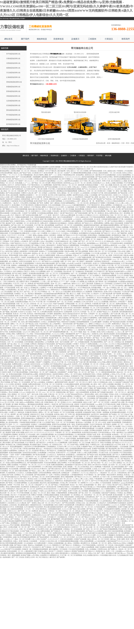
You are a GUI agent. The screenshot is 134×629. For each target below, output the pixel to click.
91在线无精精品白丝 (61, 241)
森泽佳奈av (80, 422)
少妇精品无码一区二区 (33, 392)
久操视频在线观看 (96, 408)
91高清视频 (67, 420)
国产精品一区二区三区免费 (41, 183)
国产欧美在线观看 (39, 454)
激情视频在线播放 (83, 438)
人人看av (130, 374)
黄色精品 (66, 298)
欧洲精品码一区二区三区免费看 (27, 306)
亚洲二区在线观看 (47, 414)
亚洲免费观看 (18, 390)
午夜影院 (120, 171)
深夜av (15, 541)
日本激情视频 (48, 249)
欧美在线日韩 (52, 487)
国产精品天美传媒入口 (88, 487)
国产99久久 (116, 454)
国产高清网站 (90, 328)
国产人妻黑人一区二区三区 (17, 308)
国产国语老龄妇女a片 (11, 477)
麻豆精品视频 (85, 384)
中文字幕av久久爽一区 (82, 348)
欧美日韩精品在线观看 (65, 418)
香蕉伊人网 (93, 251)
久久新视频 (47, 354)
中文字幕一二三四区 (25, 235)
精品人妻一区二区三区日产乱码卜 (50, 503)
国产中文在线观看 (14, 549)
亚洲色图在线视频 (93, 390)
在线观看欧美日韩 (33, 257)
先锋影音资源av (20, 221)
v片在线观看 (128, 171)
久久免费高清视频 (56, 348)
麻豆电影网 (62, 171)
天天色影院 (4, 456)
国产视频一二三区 (16, 231)
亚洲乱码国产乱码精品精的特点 (41, 316)
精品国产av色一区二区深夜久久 (32, 360)
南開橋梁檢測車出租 (13, 68)
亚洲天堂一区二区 (30, 390)
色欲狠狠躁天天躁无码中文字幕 (76, 465)
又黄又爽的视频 (108, 300)
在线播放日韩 (58, 247)
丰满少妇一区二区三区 (56, 394)
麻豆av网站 (18, 352)
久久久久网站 (94, 483)
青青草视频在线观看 (78, 531)
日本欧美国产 (46, 380)
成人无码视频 (83, 491)
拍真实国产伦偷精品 (13, 199)
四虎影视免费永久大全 (18, 376)
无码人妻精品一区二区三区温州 (68, 193)
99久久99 (32, 302)
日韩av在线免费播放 (76, 501)
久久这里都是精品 (105, 501)
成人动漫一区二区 (92, 527)
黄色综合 (33, 171)
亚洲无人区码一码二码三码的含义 (37, 557)
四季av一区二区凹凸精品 (73, 374)
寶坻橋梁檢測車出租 (13, 110)
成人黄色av (69, 543)
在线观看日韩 (81, 454)
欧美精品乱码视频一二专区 (95, 185)
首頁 (108, 143)
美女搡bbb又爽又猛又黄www (116, 553)
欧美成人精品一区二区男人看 (64, 414)
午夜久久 (62, 388)
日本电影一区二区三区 (88, 312)
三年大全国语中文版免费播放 (45, 181)
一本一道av (106, 287)
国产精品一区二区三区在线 (50, 239)
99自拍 (46, 199)
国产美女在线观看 (38, 523)
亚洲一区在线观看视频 (53, 336)
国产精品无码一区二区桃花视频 (43, 310)
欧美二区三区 (44, 348)
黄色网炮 (127, 213)
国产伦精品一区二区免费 (28, 420)
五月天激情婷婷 (61, 352)
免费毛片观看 (60, 499)
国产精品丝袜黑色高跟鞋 (22, 515)
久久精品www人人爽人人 (18, 338)
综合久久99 (29, 432)
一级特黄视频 (51, 535)
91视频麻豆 (111, 535)
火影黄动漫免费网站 (26, 269)
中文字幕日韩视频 (23, 493)
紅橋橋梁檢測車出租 (13, 77)
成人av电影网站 (55, 324)
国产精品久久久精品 (89, 517)
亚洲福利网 (68, 312)
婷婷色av (35, 253)
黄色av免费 (109, 213)
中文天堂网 (57, 527)
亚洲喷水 (20, 245)
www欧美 (50, 287)
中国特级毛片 (11, 489)
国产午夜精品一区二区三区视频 (53, 547)
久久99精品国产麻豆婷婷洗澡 (26, 336)
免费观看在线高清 (27, 346)
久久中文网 (95, 253)
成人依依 (123, 185)
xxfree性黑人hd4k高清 (74, 263)
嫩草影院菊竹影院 (61, 382)
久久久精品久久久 (54, 233)
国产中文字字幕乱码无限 (100, 481)
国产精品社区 (48, 247)
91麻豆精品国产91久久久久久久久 (118, 541)
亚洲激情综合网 (96, 360)
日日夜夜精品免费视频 (45, 213)
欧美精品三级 (11, 444)
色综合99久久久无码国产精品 (83, 310)
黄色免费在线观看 (111, 446)
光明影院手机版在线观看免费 (32, 249)
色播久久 (74, 330)
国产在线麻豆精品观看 (105, 392)
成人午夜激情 (68, 348)
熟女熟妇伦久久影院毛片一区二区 (73, 527)
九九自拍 (118, 189)
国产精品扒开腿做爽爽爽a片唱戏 (111, 529)
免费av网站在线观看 (46, 265)
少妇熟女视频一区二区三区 (20, 171)
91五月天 (16, 283)
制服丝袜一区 (102, 239)
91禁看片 (76, 344)
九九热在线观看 (33, 483)
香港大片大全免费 (18, 356)
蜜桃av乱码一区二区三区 (40, 332)
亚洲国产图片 (129, 223)
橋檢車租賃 (42, 39)
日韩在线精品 (93, 187)
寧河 (127, 143)
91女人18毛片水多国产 (39, 539)
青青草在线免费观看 (109, 275)
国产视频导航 (122, 233)
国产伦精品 (63, 491)
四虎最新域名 (121, 535)
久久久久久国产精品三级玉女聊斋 (74, 509)
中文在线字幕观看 (95, 285)
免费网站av (119, 346)
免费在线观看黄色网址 (111, 456)
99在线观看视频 (90, 376)
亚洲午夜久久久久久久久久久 (116, 320)
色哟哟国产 (30, 227)
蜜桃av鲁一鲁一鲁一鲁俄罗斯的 (93, 201)
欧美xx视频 (23, 255)
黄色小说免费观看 (88, 547)
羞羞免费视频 (9, 362)
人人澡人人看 (120, 332)
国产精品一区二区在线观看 (20, 382)
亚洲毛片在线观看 (117, 364)
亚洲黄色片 (57, 410)
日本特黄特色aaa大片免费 (17, 330)
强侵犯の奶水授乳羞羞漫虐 (123, 479)
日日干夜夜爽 (80, 207)
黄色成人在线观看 (81, 511)
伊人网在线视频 (99, 446)
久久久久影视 (9, 384)
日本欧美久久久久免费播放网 (57, 442)
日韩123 (96, 382)
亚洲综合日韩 (57, 444)
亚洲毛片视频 (47, 356)
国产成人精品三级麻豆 (20, 273)
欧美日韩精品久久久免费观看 (82, 291)
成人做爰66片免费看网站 (89, 318)
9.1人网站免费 (41, 408)
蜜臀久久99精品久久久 (20, 368)
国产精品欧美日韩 (37, 187)
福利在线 (21, 412)
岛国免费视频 (120, 328)
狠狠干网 (43, 219)
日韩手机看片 (11, 467)
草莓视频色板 (28, 175)
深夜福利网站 (39, 342)
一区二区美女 (117, 354)
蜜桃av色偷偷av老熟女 (41, 235)
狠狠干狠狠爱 (117, 469)
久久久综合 (104, 344)
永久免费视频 (41, 271)
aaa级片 (64, 199)
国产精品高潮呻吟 (43, 537)
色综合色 (116, 185)
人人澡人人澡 (8, 501)
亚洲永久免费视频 (120, 247)
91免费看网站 (35, 281)
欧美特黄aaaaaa (69, 183)
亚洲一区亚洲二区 (56, 346)
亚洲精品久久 (109, 428)
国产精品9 (99, 177)
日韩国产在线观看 (80, 539)
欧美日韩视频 (39, 269)
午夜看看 (95, 304)
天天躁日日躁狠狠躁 (93, 436)
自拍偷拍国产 (128, 450)
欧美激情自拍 (117, 235)
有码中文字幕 (26, 523)
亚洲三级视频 (68, 467)
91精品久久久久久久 (91, 366)
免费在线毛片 (55, 289)
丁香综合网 (86, 227)
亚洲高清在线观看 (82, 424)
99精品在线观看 (105, 527)
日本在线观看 (68, 219)
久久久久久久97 (54, 539)
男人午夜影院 (60, 370)
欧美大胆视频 (71, 438)
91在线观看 (33, 541)
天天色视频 (103, 269)
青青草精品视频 (40, 314)
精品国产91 (4, 424)
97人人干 (33, 531)
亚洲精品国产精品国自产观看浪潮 (69, 450)
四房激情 (92, 519)
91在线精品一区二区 (7, 471)
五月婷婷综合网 (30, 189)
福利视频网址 (112, 487)
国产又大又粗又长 (100, 249)
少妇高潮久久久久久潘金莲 (17, 503)
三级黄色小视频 (67, 428)
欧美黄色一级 (20, 370)
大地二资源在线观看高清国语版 (41, 217)
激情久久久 (109, 247)
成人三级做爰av (111, 386)
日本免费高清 (21, 467)
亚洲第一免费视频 (102, 412)
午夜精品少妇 (95, 444)
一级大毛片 (46, 366)
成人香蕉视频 (28, 279)
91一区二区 (49, 440)
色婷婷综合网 (128, 469)
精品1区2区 (82, 243)
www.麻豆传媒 (47, 467)
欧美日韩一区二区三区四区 (42, 438)
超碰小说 (16, 537)
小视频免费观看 (61, 493)
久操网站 (43, 287)
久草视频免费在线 (76, 475)
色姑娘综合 (103, 400)
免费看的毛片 (21, 334)
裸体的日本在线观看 (7, 295)
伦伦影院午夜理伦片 (39, 450)
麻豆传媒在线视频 (21, 471)
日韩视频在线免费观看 (40, 549)
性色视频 (82, 358)
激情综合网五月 (14, 513)
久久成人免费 (14, 440)
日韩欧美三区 (15, 378)
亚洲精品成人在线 (105, 382)
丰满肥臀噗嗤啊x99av (114, 239)
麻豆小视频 (25, 219)
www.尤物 (121, 245)
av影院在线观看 (87, 219)
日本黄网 (49, 314)
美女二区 (33, 396)
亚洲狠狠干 (116, 368)
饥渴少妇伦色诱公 (89, 537)
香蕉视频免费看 (55, 428)
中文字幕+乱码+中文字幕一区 (120, 308)
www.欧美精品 (81, 390)
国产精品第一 (5, 454)
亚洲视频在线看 (115, 316)
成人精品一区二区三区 (9, 191)
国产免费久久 (113, 549)
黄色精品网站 (5, 171)
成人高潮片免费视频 (55, 201)
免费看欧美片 (128, 273)
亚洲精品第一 (66, 473)
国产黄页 (75, 426)
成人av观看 (130, 328)
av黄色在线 (98, 231)
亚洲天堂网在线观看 (53, 477)
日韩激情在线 (39, 481)
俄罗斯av (31, 293)
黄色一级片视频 (121, 191)
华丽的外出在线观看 (61, 257)
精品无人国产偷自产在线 (22, 173)
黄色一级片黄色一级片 (118, 396)
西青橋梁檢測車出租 (13, 91)
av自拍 (60, 295)
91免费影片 (78, 396)
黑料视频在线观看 (41, 426)
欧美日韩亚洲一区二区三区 (105, 328)
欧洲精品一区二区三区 (97, 255)
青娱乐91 (18, 215)
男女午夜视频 (5, 382)
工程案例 (92, 39)
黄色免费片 (70, 368)
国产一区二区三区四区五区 (105, 519)
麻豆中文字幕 (24, 316)
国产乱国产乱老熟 (51, 388)
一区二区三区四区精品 (76, 366)
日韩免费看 (26, 428)
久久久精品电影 (96, 245)
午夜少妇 (109, 211)
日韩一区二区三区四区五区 (96, 191)
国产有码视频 (119, 289)
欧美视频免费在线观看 (118, 412)
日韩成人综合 (81, 503)
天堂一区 (23, 283)
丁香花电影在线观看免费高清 (82, 459)
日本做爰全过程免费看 (72, 513)
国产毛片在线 (56, 378)
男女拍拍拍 (29, 481)
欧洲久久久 (118, 195)
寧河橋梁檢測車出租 (13, 115)
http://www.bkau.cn (13, 145)
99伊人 (81, 485)
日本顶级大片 (52, 517)
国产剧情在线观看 (95, 171)
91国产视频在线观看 (84, 257)
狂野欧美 (88, 304)
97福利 (41, 491)
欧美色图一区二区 (121, 428)
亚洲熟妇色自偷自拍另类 (106, 227)
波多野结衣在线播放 (72, 181)
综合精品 (21, 481)
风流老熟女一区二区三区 (93, 495)
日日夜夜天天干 (37, 173)
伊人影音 (97, 219)
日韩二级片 (72, 350)
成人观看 (109, 255)
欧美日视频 (79, 410)
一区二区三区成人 (86, 231)
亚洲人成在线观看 (12, 195)
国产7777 (79, 334)
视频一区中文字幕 (83, 293)
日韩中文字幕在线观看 (23, 310)
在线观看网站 (78, 225)
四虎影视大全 (101, 551)
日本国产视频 (112, 499)
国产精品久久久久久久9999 (95, 295)
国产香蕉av (10, 483)
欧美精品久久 (49, 481)
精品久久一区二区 (81, 519)
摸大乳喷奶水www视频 (119, 181)
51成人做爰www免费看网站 (24, 402)
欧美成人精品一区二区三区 (96, 523)
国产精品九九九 (87, 223)
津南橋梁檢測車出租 (13, 96)
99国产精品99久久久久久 (19, 243)
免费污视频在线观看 (105, 318)
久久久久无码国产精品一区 (102, 209)
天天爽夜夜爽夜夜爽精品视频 (81, 173)
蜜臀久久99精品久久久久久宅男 (53, 207)
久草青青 (92, 259)
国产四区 (128, 253)
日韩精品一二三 (92, 330)
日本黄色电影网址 (30, 285)
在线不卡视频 (88, 388)
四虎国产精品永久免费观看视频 (68, 245)
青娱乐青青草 (111, 475)
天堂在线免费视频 (50, 463)
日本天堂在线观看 (102, 308)
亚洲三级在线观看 (31, 461)
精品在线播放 (32, 350)
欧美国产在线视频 (26, 378)
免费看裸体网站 (126, 454)
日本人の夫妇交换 (53, 386)
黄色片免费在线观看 (102, 316)
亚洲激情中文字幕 (77, 376)
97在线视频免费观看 (81, 259)
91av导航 (30, 334)
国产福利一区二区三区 (58, 275)
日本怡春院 (109, 283)
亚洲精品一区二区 (20, 293)
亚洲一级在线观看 (126, 398)
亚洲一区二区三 (56, 283)
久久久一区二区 (114, 398)
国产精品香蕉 (73, 360)
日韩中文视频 (37, 275)
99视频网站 (61, 368)
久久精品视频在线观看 (71, 384)
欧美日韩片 (48, 227)
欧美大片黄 (19, 295)
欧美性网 (115, 312)
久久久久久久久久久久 (73, 177)
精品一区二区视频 (89, 332)
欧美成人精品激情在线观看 (84, 471)
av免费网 (107, 326)
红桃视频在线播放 (103, 370)
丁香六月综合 (94, 461)
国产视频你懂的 (82, 354)
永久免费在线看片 (40, 543)
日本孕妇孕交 (14, 207)
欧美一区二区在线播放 (55, 271)
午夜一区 (36, 312)
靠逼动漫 (117, 420)
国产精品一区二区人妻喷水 (84, 249)
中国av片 (76, 255)
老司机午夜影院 (21, 185)
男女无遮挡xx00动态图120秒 (10, 360)
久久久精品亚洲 (117, 326)
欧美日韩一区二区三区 (44, 533)
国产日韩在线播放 (6, 388)
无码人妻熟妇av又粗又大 (21, 271)
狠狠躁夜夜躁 (77, 432)
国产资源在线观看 (81, 213)
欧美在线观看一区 (66, 495)
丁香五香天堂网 (41, 189)
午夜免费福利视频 (122, 489)
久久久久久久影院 (65, 187)
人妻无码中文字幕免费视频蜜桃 (70, 211)
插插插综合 (26, 352)
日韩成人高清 (114, 394)
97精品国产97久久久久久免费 (106, 406)
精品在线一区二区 (82, 289)
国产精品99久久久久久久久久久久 (55, 197)
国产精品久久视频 (20, 388)
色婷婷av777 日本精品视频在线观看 (51, 251)
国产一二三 (53, 175)
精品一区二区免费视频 (23, 275)
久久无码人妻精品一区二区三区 (120, 463)
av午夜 (28, 221)
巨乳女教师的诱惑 (37, 521)
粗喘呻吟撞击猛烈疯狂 (92, 225)
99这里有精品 (44, 324)
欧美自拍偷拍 (69, 249)
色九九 (114, 233)
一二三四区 (76, 420)
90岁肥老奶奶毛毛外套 (12, 187)
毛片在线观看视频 (7, 293)
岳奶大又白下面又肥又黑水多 (26, 247)
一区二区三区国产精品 (71, 444)
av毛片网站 (35, 555)
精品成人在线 (58, 267)
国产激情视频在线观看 (35, 463)
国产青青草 (99, 281)
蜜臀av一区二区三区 (17, 324)
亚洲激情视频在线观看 (59, 366)
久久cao (22, 392)
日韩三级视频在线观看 (89, 237)
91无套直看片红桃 (24, 495)
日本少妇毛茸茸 (88, 302)
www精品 (72, 253)
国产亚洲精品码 (17, 189)
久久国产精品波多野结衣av (74, 394)
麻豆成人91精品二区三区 (111, 459)
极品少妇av (87, 334)
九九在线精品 (33, 491)
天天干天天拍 (11, 259)
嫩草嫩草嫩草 (56, 519)
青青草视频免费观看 (61, 287)
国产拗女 (4, 330)
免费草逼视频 (74, 406)
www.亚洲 (4, 549)
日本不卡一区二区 (91, 400)
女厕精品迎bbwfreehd (39, 515)
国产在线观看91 (8, 320)
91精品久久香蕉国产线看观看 (74, 551)
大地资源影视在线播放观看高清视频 (68, 189)
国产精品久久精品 (114, 461)
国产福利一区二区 (31, 370)
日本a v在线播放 (91, 549)
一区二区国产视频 (102, 525)
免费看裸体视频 (123, 388)
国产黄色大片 (100, 471)
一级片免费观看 (84, 360)
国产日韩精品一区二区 (67, 511)
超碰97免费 (23, 491)
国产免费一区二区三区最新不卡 (18, 396)
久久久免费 (52, 398)
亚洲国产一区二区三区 (47, 376)
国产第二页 (93, 213)
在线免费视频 (121, 360)
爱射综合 (127, 362)
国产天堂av (119, 485)
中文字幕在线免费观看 (97, 217)
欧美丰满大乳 (35, 223)
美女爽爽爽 (54, 537)
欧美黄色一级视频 (56, 235)
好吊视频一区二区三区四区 (77, 386)
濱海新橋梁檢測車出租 (14, 82)
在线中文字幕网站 (123, 217)
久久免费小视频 (38, 497)
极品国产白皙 (11, 223)
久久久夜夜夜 (37, 197)
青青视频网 (22, 227)
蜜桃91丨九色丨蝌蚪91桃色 (28, 459)
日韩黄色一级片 (5, 555)
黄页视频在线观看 (51, 400)
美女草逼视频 (11, 306)
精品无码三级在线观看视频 (49, 483)
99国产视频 (30, 398)
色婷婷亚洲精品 (58, 374)
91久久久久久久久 (19, 354)
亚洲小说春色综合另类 (28, 408)
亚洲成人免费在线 (74, 223)
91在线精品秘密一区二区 (9, 459)
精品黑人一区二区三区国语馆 (37, 338)
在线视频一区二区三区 (33, 380)
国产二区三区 (109, 342)
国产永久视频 (61, 263)
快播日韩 (127, 485)
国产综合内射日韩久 (105, 195)
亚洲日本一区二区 (109, 430)
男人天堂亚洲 (34, 219)
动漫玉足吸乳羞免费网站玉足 (16, 463)
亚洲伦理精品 (92, 235)
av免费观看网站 (111, 507)
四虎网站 (76, 543)
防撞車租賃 (59, 39)
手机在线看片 (27, 438)
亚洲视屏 (92, 406)
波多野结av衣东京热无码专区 (46, 489)
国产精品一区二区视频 (95, 509)
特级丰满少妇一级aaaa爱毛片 (10, 257)
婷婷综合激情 (10, 177)
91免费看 (44, 233)
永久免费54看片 (10, 277)
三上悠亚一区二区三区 (108, 390)
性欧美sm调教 (70, 251)
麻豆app (38, 448)
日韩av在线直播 (102, 340)
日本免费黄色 (85, 245)
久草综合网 (98, 279)
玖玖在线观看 (14, 469)
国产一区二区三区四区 (65, 302)
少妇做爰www (25, 358)
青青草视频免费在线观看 (14, 543)
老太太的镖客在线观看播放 (64, 434)
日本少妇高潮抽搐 (54, 205)
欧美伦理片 (58, 221)
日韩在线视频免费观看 (46, 285)
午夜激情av (4, 392)
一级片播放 (39, 227)
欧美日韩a (9, 251)
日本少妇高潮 (11, 247)
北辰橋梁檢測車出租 (13, 101)
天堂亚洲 (120, 438)
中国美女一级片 (13, 420)
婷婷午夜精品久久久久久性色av (88, 499)
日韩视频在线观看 (16, 348)
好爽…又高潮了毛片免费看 (27, 213)
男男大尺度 (106, 181)
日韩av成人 (76, 187)
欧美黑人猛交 (102, 267)
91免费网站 (122, 378)
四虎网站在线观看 (66, 259)
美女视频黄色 (71, 354)
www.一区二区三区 (48, 392)
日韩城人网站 (11, 334)
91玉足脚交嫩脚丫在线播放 (99, 322)
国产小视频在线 (51, 372)
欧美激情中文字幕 (44, 436)
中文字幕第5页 (30, 442)
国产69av (85, 189)
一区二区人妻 (51, 237)
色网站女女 (82, 191)
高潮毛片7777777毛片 (10, 269)
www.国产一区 (33, 255)
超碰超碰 (29, 197)
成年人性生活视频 (101, 394)
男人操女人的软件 (95, 181)
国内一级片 (112, 400)
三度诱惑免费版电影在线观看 (110, 263)
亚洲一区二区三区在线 (34, 356)
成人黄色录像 (91, 503)
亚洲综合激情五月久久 (66, 400)
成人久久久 (37, 261)
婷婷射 (77, 404)
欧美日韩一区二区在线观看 (18, 436)
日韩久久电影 (47, 211)
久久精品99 (95, 293)
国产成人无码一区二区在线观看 (22, 225)
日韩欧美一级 (46, 513)
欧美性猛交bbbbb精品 (90, 432)
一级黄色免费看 (86, 420)
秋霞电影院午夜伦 (89, 374)
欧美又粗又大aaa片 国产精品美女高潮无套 (81, 525)
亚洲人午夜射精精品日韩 (66, 175)
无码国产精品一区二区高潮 (124, 277)
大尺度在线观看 (10, 287)
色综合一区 (74, 485)
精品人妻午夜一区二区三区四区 (98, 539)
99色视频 (17, 346)
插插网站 (60, 237)
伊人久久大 (99, 241)
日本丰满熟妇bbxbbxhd (14, 406)
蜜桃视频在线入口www (97, 491)
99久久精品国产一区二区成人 (86, 267)
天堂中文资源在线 (96, 424)
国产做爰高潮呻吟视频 (61, 406)
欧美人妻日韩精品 (122, 491)
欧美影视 (74, 316)
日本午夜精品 (15, 241)
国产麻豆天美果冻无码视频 (104, 310)
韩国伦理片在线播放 (84, 300)
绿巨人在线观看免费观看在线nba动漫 (78, 448)
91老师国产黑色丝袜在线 (37, 326)
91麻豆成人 (59, 298)
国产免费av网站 (95, 426)
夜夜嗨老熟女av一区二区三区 (44, 499)
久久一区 (48, 209)
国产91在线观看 (124, 497)
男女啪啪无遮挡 (35, 444)
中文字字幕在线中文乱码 (90, 350)
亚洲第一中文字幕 (13, 485)
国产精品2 (55, 485)
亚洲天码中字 (61, 452)
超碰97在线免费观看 (114, 422)
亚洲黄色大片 (99, 283)
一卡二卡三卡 (12, 175)
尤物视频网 (37, 177)
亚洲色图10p (69, 471)
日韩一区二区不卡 (84, 481)
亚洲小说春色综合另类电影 (30, 239)
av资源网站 (103, 461)
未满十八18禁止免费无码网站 (87, 452)
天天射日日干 (77, 320)
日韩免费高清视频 (44, 424)
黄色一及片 (102, 485)
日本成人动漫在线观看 (100, 173)
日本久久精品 (120, 300)
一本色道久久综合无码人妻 (47, 541)
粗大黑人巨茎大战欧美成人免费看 (60, 195)
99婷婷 (23, 257)
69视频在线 (80, 328)
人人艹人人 (27, 183)
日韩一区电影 (80, 346)
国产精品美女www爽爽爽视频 (77, 269)
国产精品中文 (52, 450)
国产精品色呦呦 (40, 475)
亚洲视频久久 (15, 523)
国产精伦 (84, 314)
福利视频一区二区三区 (45, 330)
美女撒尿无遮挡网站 (8, 553)
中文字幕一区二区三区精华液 (52, 384)
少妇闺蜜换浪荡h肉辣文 (92, 489)
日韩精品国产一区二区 (32, 295)
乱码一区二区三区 (60, 279)
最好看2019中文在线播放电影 (105, 175)
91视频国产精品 (87, 446)
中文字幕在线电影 (125, 452)
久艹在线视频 (71, 275)
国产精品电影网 (111, 448)
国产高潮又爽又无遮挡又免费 (57, 515)
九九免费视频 (5, 376)
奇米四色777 (101, 517)
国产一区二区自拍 (18, 557)
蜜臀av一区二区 (57, 396)
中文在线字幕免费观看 (76, 549)
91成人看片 (82, 298)
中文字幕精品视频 (43, 553)
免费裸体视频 (111, 217)
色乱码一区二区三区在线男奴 (113, 285)
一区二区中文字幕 (15, 448)
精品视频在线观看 (105, 454)
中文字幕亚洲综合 (33, 185)
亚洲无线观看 (109, 346)
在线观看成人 (129, 219)
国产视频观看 (8, 314)
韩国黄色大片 (57, 545)
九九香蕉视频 (74, 440)
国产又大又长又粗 (31, 191)
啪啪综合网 (56, 473)
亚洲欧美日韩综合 (31, 412)
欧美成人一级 (59, 330)
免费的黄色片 (117, 324)
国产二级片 (109, 289)
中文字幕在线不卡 (23, 298)
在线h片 (43, 487)
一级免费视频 (129, 477)
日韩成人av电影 (105, 364)
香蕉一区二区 (21, 416)
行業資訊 (109, 39)
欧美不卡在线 (54, 456)
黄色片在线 (19, 362)
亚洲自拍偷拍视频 (15, 374)
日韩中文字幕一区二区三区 (46, 277)
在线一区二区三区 (22, 304)
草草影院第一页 (75, 227)
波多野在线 (63, 461)
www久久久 (115, 505)
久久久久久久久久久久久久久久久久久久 (114, 350)
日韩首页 (60, 551)
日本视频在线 (118, 205)
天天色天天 (27, 547)
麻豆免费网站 (68, 396)
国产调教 (130, 291)
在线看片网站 (11, 267)
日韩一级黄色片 (25, 207)
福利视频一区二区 (22, 223)
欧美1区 (16, 314)
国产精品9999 (74, 318)
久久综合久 (20, 473)
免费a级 (30, 283)
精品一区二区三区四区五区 (111, 513)
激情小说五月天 (54, 306)
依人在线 (79, 215)
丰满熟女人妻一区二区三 (119, 287)
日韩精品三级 (119, 342)
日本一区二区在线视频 (15, 342)
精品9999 (19, 277)
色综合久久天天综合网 (112, 511)
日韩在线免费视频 (6, 173)
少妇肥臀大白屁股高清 (47, 370)
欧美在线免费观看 (82, 285)
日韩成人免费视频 (122, 227)
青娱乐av (31, 545)
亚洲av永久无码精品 (63, 376)
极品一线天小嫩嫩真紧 (122, 211)
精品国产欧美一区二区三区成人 (60, 338)
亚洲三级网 (121, 539)
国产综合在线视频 (51, 187)
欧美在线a (65, 390)
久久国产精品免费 (106, 293)
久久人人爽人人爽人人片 (124, 203)
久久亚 (20, 175)
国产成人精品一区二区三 (100, 463)
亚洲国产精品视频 (98, 448)
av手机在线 (51, 452)
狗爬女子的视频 (37, 495)
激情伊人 (47, 404)
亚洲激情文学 (73, 358)
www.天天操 (127, 205)
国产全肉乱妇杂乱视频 (31, 215)
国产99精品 (57, 459)
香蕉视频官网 (70, 334)
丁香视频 (121, 356)
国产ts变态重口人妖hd (37, 241)
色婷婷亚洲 (61, 454)
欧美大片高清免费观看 (124, 295)
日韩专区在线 (118, 255)
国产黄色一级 (50, 352)
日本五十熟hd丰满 (37, 400)
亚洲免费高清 (127, 422)
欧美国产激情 (107, 354)
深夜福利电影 (26, 199)
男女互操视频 (15, 525)
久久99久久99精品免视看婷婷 (115, 201)
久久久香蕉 (102, 469)
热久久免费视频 (96, 467)
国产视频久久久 (8, 209)
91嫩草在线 (67, 283)
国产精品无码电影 (125, 408)
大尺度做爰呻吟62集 (75, 489)
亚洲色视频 (19, 507)
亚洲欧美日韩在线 (41, 205)
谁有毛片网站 (108, 177)
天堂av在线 (121, 251)
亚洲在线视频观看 (95, 354)
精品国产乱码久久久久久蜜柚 (44, 501)
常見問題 (99, 155)
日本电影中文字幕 (97, 193)
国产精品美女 (126, 459)
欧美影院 (98, 261)
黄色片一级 (58, 213)
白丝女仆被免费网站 (124, 175)
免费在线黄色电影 (34, 384)
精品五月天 (95, 442)
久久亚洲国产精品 (48, 422)
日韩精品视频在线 (43, 350)
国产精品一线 (125, 336)
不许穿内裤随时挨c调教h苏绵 (19, 233)
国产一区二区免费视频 (79, 273)
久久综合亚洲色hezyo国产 (72, 201)
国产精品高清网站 (68, 336)
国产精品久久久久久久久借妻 (22, 179)
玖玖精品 (37, 513)
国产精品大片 (106, 233)
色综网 (78, 350)
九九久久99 (27, 332)
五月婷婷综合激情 (116, 243)
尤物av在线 (91, 386)
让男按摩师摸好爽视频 (95, 326)
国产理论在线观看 (68, 503)
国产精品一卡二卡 (94, 372)
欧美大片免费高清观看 (47, 255)
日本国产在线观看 (66, 456)
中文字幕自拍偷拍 (127, 263)
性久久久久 (47, 545)
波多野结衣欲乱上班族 (81, 195)
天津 (122, 143)
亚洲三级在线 (24, 541)
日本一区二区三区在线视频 (107, 251)
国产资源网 (7, 404)
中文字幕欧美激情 (55, 426)
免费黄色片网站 (5, 410)
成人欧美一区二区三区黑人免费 (119, 465)
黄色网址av (23, 404)
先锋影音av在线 (97, 334)
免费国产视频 (121, 207)
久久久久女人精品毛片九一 (90, 473)
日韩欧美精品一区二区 (37, 372)
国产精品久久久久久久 (8, 298)
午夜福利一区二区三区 (63, 432)
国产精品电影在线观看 (42, 283)
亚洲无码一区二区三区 (125, 390)
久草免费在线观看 (46, 312)
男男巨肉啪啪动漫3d (28, 418)
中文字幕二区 (50, 243)
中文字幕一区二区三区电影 (108, 187)
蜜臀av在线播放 (13, 465)
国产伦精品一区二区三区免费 (77, 352)
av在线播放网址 (11, 289)
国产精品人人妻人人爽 (37, 471)
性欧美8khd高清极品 (111, 408)
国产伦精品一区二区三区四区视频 (63, 412)
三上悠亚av (31, 308)
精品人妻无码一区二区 (74, 533)
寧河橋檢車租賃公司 (37, 67)
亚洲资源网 (89, 271)
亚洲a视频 (18, 183)
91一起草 (49, 475)
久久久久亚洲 (126, 241)
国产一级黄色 (32, 503)
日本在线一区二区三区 (46, 420)
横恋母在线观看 (109, 334)
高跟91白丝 (84, 406)
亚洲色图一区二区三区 (99, 543)
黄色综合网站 (89, 394)
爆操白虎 (13, 245)
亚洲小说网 (43, 394)
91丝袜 (53, 368)
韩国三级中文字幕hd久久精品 (91, 513)
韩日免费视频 (46, 378)
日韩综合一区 (53, 511)
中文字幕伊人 (50, 521)
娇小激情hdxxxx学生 (45, 406)
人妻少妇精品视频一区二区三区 (45, 328)
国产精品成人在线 (32, 324)
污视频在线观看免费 (22, 217)
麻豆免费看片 (18, 366)
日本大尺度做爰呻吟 (114, 523)
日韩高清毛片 (102, 376)
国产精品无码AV (68, 213)
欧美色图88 (78, 308)
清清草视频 (113, 356)
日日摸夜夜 (99, 428)
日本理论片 (86, 356)
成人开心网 (117, 209)
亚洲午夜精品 (41, 237)
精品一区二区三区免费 (23, 539)
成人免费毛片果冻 (22, 281)
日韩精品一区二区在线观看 (13, 300)
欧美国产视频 (26, 555)
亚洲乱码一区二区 (24, 450)
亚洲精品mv (77, 545)
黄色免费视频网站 (16, 446)
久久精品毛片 (102, 503)
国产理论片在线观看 (125, 448)
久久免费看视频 (46, 185)
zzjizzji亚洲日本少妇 (51, 491)
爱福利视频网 (128, 517)
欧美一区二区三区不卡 (38, 386)
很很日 (49, 479)
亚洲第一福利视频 (79, 436)
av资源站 (10, 181)
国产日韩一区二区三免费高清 (28, 511)
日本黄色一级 (15, 322)
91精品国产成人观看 (91, 197)
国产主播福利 (118, 501)
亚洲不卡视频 (123, 507)
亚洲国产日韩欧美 (126, 505)
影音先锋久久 (36, 211)
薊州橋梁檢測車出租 (13, 124)
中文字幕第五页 (99, 271)
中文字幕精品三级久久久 (14, 237)
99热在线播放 (101, 487)
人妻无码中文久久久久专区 (55, 471)
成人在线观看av (104, 314)
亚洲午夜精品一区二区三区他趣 (63, 209)
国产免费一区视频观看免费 (86, 340)
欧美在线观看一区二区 (15, 551)
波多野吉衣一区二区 (33, 456)
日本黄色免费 (33, 251)
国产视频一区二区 (89, 239)
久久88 (65, 360)
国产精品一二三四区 (61, 440)
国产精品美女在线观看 (64, 344)
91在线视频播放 (103, 237)
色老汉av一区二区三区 (69, 185)
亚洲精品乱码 (35, 487)
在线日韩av (48, 360)
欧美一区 (94, 227)
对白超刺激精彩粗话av (56, 177)
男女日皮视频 (14, 392)
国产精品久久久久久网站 (111, 231)
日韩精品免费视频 (22, 444)
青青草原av (113, 302)
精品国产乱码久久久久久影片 (115, 471)
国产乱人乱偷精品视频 (105, 537)
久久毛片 (27, 509)
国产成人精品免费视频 (54, 308)
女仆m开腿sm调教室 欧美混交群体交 (110, 362)
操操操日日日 (111, 491)
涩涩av (14, 328)
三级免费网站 (80, 400)
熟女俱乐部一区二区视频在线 (73, 271)
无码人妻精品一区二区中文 (17, 394)
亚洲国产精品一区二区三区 (77, 372)
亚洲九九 (96, 263)
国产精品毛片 (41, 442)
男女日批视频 (5, 495)
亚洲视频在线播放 (69, 523)
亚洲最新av (78, 302)
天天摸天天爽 (93, 269)
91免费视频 (79, 279)
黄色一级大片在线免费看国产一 (64, 217)
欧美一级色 (71, 424)
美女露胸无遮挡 (23, 505)
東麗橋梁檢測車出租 (13, 87)
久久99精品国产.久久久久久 (106, 521)
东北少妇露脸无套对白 (91, 555)
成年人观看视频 (77, 221)
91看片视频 (128, 529)
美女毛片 (13, 495)
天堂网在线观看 (88, 229)
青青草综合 (59, 481)
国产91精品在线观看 (13, 193)
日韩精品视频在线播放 (51, 495)
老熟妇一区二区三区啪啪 (63, 310)
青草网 (40, 247)
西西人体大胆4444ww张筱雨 (98, 465)
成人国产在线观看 (23, 414)
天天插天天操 (103, 452)
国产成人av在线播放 (38, 382)
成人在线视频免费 (110, 281)
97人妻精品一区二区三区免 (71, 356)
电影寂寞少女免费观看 (116, 267)
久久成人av (8, 358)
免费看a (107, 223)
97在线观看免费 (69, 505)
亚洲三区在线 (127, 316)
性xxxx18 (6, 446)
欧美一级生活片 (54, 215)
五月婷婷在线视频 (68, 410)
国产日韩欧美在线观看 (126, 547)
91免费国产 (4, 436)
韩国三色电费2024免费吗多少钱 (106, 547)
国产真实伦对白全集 (66, 404)
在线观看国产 (62, 372)
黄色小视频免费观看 (123, 400)
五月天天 (76, 312)
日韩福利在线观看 (15, 547)
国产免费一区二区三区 (107, 304)
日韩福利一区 (93, 314)
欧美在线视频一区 (119, 495)
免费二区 (63, 261)
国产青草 (40, 203)
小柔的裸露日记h (128, 189)
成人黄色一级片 (96, 384)
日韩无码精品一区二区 (23, 211)
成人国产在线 (18, 263)
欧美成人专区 (26, 187)
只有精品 (120, 493)
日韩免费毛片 (50, 523)
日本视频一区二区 (107, 358)
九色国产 (67, 173)
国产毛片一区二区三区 (87, 241)
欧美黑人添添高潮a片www (96, 183)
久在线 (94, 469)
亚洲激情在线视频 (15, 332)
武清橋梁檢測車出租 (13, 105)
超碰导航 (45, 275)
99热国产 (39, 362)
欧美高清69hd (105, 215)
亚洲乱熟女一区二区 (30, 406)
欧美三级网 (86, 320)
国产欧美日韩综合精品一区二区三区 (32, 440)
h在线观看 (78, 412)
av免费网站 (67, 221)
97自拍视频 (75, 487)
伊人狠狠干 (81, 261)
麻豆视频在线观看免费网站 (110, 225)
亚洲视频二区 (77, 229)
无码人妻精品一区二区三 (125, 519)
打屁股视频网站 (64, 273)
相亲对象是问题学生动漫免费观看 (95, 533)
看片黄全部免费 (6, 279)
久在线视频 (93, 195)
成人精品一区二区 (24, 289)
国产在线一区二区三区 (91, 529)
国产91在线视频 (69, 267)
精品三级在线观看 (117, 223)
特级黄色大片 (90, 505)
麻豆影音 (27, 366)
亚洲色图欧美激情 (54, 509)
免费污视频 (98, 459)
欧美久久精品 (122, 499)
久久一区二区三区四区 (67, 537)
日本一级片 (72, 261)
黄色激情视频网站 (67, 519)
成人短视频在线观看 (119, 436)
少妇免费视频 (32, 330)
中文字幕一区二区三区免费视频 (71, 555)
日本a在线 (15, 408)
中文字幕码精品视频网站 (95, 346)
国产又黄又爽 (116, 314)
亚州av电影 (4, 412)
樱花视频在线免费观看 (36, 404)
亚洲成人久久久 (66, 402)
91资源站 (13, 213)
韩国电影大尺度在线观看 (46, 344)
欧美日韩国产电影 (39, 535)
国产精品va (67, 320)
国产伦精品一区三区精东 (99, 356)
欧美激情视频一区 (90, 485)
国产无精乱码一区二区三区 (66, 398)
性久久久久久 (30, 181)
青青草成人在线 (52, 326)
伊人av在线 (102, 422)
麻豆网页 (72, 515)
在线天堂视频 (119, 310)
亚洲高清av (125, 404)
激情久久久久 (76, 283)
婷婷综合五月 (35, 414)
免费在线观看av (93, 344)
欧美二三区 (110, 551)
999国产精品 (66, 426)
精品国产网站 (41, 340)
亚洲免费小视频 (25, 469)
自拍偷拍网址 (57, 360)
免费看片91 (85, 483)
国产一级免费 (112, 352)
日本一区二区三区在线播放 (65, 422)
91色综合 (125, 195)
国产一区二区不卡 (12, 326)
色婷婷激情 (7, 557)
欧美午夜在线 (20, 497)
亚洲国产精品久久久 (104, 312)
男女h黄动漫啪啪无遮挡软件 (54, 507)
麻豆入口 (73, 293)
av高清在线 (13, 505)
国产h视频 (34, 245)
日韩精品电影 (80, 497)
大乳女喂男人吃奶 (42, 529)
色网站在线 (7, 428)
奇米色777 (73, 257)
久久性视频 (42, 479)
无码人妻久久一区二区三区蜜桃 (77, 171)
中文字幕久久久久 (41, 398)
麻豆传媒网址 (54, 549)
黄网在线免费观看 (88, 428)
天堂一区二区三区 (51, 273)
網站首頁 (8, 39)
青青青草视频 (112, 388)
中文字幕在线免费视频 (20, 372)
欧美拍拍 (126, 501)
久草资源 (76, 507)
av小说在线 (77, 219)
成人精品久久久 (62, 358)
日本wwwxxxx (66, 205)
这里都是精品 (18, 279)
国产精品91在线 (32, 265)
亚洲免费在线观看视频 (102, 229)
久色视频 (87, 418)
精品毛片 (34, 259)
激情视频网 (4, 452)
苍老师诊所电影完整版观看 (25, 426)
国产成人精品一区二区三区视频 (18, 344)
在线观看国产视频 (108, 273)
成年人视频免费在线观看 (121, 338)
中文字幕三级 (39, 225)
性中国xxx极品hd (16, 438)
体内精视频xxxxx (93, 243)
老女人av (64, 386)
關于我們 (25, 39)
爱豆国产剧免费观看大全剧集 (103, 420)
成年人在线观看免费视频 (45, 434)
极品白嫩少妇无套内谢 (36, 209)
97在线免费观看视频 (91, 501)
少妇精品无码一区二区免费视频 (119, 533)
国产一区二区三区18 (98, 320)
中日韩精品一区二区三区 (120, 229)
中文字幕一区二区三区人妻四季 (100, 380)
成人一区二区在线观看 (104, 259)
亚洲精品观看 (73, 493)
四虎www (50, 279)
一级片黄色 (65, 239)
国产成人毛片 (18, 291)
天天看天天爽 (5, 265)
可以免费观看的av (40, 279)
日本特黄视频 (29, 342)
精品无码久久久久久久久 (123, 358)
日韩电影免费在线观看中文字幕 (112, 219)
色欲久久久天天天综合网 (71, 378)
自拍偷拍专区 (18, 501)
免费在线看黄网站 (57, 465)
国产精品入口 (67, 545)
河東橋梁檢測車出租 (13, 58)
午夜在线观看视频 (21, 209)
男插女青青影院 (57, 183)
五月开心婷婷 (32, 388)
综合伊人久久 (15, 219)
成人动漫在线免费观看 (15, 509)
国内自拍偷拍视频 (88, 177)
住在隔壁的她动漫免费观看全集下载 (56, 293)
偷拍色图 (81, 185)
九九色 (109, 469)
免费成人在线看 (77, 338)
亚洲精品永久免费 (18, 398)
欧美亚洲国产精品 (7, 221)
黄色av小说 (92, 553)
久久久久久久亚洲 (74, 446)
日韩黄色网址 (8, 283)
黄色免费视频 (49, 225)
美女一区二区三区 (27, 485)
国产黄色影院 (118, 199)
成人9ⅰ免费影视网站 (108, 489)
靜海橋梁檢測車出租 (13, 119)
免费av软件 (44, 223)
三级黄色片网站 (69, 295)
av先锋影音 (24, 241)
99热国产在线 (91, 434)
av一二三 (41, 388)
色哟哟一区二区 (117, 424)
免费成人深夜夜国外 (20, 251)
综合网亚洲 (79, 197)
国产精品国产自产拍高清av (103, 199)
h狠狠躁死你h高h (36, 505)
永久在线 (79, 537)
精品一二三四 (23, 533)
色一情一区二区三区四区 (47, 253)
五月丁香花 (84, 181)
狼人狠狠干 (43, 306)
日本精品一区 (47, 444)
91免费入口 (13, 412)
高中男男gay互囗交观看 (74, 388)
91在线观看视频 (48, 505)
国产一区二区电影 (41, 193)
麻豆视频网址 (5, 225)
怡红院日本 (95, 414)
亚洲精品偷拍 (42, 390)
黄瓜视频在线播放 (102, 396)
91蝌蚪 (128, 251)
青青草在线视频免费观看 (122, 177)
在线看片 (34, 424)
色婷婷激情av (17, 430)
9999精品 (105, 378)
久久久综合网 (102, 535)
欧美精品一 (57, 356)
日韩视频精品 (51, 446)
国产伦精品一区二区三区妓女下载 (121, 414)
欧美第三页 (126, 509)
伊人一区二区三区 (52, 461)
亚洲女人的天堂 (87, 199)
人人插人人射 (35, 233)
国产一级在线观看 (89, 396)
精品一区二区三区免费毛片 (92, 275)
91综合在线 (71, 362)
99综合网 (55, 211)
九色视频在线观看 (31, 473)
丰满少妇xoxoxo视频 (81, 430)
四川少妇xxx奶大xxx (106, 189)
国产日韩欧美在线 (37, 352)
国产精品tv (73, 243)
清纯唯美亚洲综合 (45, 374)
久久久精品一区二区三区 (109, 418)
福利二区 (10, 217)
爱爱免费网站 (99, 223)
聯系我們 (126, 39)
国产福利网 (117, 293)
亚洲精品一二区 (62, 253)
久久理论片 (100, 277)
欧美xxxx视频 (111, 183)
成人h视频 (108, 185)
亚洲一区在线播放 (74, 199)
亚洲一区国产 (15, 454)
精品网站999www (27, 513)
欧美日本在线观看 (25, 261)
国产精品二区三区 (38, 477)
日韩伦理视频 (57, 467)
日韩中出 (126, 259)
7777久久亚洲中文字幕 (90, 265)
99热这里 (32, 533)
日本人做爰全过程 (109, 171)
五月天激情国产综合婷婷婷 (33, 507)
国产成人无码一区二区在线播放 (90, 493)
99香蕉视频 (110, 203)
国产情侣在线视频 (18, 442)
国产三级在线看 (87, 283)
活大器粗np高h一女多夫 (112, 241)
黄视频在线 (77, 428)
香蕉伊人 (9, 263)
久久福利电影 (70, 207)
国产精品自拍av (65, 229)
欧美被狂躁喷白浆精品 (49, 295)
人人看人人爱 (45, 281)
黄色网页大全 (85, 543)
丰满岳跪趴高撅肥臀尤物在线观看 (19, 521)
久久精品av (65, 233)
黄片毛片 (58, 219)
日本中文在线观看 (45, 320)
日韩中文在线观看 (85, 469)
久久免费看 (80, 281)
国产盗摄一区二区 (81, 336)
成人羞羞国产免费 (9, 432)
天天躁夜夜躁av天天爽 (37, 243)
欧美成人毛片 (118, 213)
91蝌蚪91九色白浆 (27, 193)
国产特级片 (107, 424)
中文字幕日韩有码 (27, 205)
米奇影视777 (122, 302)
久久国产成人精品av (45, 459)
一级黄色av (38, 229)
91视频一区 (111, 191)
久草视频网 (96, 418)
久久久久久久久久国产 (73, 547)
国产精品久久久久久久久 (83, 477)
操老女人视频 (58, 249)
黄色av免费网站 (106, 205)
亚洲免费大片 (91, 298)
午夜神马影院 (87, 263)
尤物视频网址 (117, 257)
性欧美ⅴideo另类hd (120, 543)
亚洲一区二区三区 (53, 408)
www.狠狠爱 (95, 348)
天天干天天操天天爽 (7, 275)
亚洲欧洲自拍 (98, 291)
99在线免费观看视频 (93, 358)
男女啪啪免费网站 (96, 342)
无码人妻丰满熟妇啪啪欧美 (30, 322)
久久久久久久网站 (58, 334)
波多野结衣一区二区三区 (64, 225)
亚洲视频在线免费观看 (79, 306)
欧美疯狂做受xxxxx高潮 (122, 271)
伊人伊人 (103, 499)
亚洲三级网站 (16, 428)
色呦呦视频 (22, 265)
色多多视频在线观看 (11, 316)
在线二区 (27, 348)
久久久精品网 (71, 452)
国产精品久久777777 (58, 281)
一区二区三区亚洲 (41, 195)
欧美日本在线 (68, 308)
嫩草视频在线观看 (54, 390)
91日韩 (124, 291)
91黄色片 (50, 300)
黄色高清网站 (18, 400)
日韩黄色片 (76, 473)
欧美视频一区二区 (91, 422)
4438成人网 (64, 483)
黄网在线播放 (82, 326)
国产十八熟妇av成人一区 (86, 277)
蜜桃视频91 (39, 293)
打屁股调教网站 (29, 263)
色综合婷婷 (27, 253)
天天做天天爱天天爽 (45, 410)
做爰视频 (45, 177)
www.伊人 (60, 181)
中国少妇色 (20, 461)
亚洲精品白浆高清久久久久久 (49, 259)
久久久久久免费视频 (101, 302)
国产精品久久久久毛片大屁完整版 (75, 235)
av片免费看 (84, 255)
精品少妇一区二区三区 (125, 372)
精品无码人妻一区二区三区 (26, 489)
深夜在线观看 (78, 402)
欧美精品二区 (79, 495)
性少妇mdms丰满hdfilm (39, 469)
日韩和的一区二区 (74, 517)
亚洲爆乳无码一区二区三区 (62, 479)
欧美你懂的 (16, 205)
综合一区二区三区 (116, 215)
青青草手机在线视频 (59, 424)
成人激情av (103, 265)
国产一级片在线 (33, 394)
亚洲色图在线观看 (30, 231)
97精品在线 (57, 227)
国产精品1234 (97, 300)
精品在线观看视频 (9, 304)
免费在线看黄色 (121, 304)
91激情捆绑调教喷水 (79, 205)
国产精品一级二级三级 (115, 376)
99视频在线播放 (24, 386)
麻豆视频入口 (127, 293)
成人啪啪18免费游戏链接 (98, 352)
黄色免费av (35, 348)
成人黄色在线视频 (117, 467)
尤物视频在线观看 (104, 235)
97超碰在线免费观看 (97, 247)
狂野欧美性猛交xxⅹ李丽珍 (99, 416)
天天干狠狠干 (19, 181)
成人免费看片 (14, 261)
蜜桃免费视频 (25, 525)
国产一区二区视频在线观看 (80, 342)
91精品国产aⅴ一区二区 (43, 485)
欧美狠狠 (127, 531)
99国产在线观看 (58, 304)
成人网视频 (128, 493)
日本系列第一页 (74, 483)
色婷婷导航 (57, 185)
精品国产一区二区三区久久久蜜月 (81, 382)
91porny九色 (47, 304)
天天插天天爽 (62, 446)
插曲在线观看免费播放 (37, 318)
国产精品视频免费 (76, 239)
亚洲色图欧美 (41, 308)
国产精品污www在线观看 (51, 261)
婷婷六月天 (98, 456)
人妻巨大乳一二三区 (125, 410)
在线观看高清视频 (21, 302)
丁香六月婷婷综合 (9, 281)
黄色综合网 (4, 207)
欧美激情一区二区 (44, 368)
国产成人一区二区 (30, 291)
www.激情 (98, 404)
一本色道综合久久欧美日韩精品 (53, 448)
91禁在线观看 (89, 279)
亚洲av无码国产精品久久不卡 (120, 237)
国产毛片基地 (51, 418)
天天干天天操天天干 (96, 511)
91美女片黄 (111, 485)
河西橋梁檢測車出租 (13, 63)
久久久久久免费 (33, 376)
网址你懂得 (7, 442)
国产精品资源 (123, 193)
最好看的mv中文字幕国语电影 (108, 330)
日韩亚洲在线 (122, 473)
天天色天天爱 (110, 277)
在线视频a (65, 227)
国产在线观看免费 (115, 306)
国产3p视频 (13, 227)
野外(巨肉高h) (117, 450)
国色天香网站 (62, 463)
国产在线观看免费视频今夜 (59, 332)
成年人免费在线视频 (17, 197)
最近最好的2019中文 (7, 507)
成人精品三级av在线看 (25, 328)
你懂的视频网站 (26, 454)
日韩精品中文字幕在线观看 (26, 267)
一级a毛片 (15, 203)
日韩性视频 (7, 408)
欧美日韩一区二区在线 (106, 545)
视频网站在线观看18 (26, 195)
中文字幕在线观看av (90, 545)
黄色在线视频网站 (118, 380)
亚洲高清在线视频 (91, 368)
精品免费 (14, 312)
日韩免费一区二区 (53, 340)
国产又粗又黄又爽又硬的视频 (86, 362)
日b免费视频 (42, 452)
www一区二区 (118, 259)
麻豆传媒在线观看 (48, 263)
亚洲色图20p (94, 289)
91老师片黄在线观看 (87, 404)
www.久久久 (85, 247)
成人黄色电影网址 (12, 422)
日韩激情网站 (8, 537)
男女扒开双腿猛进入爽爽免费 (107, 298)
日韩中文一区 (102, 221)
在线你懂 (115, 440)
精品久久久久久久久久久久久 (118, 249)
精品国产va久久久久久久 (67, 326)
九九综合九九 (94, 189)
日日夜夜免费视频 (20, 483)
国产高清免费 (107, 495)
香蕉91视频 (49, 267)
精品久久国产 (88, 402)
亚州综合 (30, 314)
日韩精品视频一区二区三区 (74, 304)
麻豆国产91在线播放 (83, 253)
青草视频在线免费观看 (28, 537)
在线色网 (27, 400)
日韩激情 (6, 241)
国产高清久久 (125, 225)
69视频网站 (51, 219)
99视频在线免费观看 (51, 430)
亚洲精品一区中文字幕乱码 (47, 171)
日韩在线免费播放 (45, 473)
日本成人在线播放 (9, 350)
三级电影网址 (18, 285)
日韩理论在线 (102, 549)
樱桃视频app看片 (55, 199)
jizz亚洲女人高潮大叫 (68, 340)
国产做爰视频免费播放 (35, 354)
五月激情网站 (119, 537)
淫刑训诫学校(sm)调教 (30, 374)
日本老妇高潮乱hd (104, 432)
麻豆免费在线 (84, 426)
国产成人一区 (110, 295)
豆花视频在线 (62, 517)
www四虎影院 (85, 193)
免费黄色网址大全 (59, 533)
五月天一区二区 (80, 183)
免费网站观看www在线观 (21, 364)
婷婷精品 (120, 475)
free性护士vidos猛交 (25, 312)
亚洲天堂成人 (80, 295)
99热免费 (20, 191)
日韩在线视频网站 (90, 221)
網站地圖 (108, 155)
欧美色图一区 (65, 306)
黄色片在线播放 (106, 442)
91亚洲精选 (74, 233)
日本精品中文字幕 (105, 450)
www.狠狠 (122, 298)
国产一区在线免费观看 (24, 177)
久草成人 (67, 237)
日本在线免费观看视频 (80, 380)
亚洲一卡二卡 (13, 424)
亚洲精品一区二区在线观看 (24, 475)
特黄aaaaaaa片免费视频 (64, 255)
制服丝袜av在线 (50, 358)
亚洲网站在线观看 (46, 257)
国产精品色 (110, 271)
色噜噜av (14, 265)
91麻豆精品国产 (74, 461)
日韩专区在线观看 (66, 539)
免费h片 (124, 340)
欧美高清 (3, 416)
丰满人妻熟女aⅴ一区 (42, 346)
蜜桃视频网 (16, 555)
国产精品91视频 (83, 370)
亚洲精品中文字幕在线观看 (9, 531)
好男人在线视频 (108, 384)
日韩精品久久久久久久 (51, 229)
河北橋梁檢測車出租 (13, 72)
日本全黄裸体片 (50, 269)
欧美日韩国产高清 (40, 201)
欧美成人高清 (33, 479)
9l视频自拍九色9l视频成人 (58, 223)
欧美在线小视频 (69, 346)
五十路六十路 (105, 477)
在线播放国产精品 (54, 322)
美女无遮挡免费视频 (26, 201)
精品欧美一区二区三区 (108, 473)
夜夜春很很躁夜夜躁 (28, 340)
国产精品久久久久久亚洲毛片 (32, 430)
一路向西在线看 (67, 324)
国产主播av (6, 523)
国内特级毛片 (51, 245)
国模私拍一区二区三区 (109, 410)
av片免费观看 (50, 342)
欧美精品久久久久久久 (79, 553)
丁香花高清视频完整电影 (42, 334)
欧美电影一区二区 (106, 253)
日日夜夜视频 (79, 418)
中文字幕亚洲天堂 (93, 205)
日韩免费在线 (90, 497)
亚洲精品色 (35, 287)
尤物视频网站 (67, 459)
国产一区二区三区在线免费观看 (107, 497)
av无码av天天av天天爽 (118, 374)
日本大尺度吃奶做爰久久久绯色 (87, 515)
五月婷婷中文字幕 (119, 283)
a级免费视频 (33, 436)
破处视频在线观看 (104, 440)
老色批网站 (80, 175)
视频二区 (74, 298)
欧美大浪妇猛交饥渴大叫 (47, 191)
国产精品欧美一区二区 (115, 517)
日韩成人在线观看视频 (56, 543)
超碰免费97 (90, 261)
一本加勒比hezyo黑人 (118, 261)
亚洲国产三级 (14, 491)
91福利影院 (14, 201)
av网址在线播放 (63, 318)
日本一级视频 (9, 370)
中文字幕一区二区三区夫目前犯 (118, 265)
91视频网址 (47, 362)
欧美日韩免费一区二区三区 (53, 173)
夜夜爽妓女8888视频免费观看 (67, 191)
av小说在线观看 (100, 541)
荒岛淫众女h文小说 (68, 408)
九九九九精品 (61, 231)
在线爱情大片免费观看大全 (49, 555)
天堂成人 (125, 306)
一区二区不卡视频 (75, 332)
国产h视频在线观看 (61, 265)
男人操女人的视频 (6, 400)
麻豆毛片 (53, 557)
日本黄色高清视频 (30, 410)
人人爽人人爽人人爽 (82, 408)
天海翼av (84, 187)
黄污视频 (15, 404)
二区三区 (41, 336)
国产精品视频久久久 (81, 324)
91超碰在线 (105, 336)
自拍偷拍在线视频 (126, 456)
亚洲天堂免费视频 (116, 481)
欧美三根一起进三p (23, 287)
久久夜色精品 (108, 479)
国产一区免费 (71, 281)
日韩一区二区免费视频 (27, 529)
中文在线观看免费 (80, 179)
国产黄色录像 (21, 350)
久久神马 (42, 245)
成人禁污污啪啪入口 (66, 179)
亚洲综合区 (106, 261)
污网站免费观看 (91, 207)
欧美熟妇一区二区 (105, 368)
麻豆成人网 (43, 511)
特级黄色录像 (61, 392)
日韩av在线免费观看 (87, 541)
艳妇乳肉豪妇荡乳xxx (13, 249)
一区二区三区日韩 (82, 203)
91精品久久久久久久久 (17, 456)
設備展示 (75, 39)
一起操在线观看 (24, 424)
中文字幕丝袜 (123, 187)
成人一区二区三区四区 (57, 525)
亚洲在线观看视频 (13, 418)
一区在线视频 (124, 446)
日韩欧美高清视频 (74, 265)
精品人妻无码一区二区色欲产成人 (27, 320)
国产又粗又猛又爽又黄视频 (46, 416)
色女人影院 (55, 553)
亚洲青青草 (10, 211)
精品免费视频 (80, 209)
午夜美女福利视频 (29, 448)
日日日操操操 (114, 452)
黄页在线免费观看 (110, 193)
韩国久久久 (73, 287)
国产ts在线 (11, 426)
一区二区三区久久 (120, 392)
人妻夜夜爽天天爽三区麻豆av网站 (42, 298)
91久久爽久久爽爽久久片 (46, 231)
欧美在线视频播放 (122, 334)
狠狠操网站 (58, 314)
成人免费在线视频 (43, 531)
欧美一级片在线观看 (62, 342)
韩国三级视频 (104, 515)
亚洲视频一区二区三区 (91, 364)
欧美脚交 (27, 245)
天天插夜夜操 (11, 473)
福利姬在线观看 (52, 179)
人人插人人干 (9, 539)
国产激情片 (88, 338)
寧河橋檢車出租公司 (37, 54)
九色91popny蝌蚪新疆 (67, 215)
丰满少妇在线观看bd (103, 505)
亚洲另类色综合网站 (30, 452)
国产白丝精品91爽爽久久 (116, 221)
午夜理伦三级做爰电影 (59, 350)
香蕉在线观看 (69, 497)
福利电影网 (117, 318)
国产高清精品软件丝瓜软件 (102, 257)
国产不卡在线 (58, 316)
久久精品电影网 (80, 434)
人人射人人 (11, 336)
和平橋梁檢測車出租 (13, 54)
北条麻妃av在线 (70, 499)
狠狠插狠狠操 (61, 269)
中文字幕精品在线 (84, 287)
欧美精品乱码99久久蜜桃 (107, 207)
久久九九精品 (62, 277)
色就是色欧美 (81, 523)
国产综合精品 (78, 456)
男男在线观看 (14, 255)
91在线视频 (23, 326)
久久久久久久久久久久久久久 (44, 432)
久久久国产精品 (50, 497)
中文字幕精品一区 (44, 291)
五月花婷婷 (64, 549)
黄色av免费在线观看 (13, 487)
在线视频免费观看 (44, 396)
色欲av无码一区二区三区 (89, 440)
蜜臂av (110, 543)
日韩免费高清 (80, 505)
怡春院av (29, 497)
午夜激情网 (98, 479)
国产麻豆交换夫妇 (54, 469)
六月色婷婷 (58, 420)
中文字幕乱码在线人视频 (111, 404)
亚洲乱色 (101, 213)
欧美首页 (88, 209)
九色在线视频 (106, 436)
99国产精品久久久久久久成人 (64, 285)
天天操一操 (4, 374)
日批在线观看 (119, 545)
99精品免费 (124, 330)
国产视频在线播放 (100, 388)
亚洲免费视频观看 (82, 322)
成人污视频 (74, 241)
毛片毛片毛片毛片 (20, 479)
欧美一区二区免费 (117, 370)
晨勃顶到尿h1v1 (65, 553)
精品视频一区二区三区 (123, 384)
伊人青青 (68, 330)
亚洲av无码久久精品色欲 (112, 291)
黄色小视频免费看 (67, 477)
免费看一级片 (49, 203)
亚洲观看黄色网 (51, 318)
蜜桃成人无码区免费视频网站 (65, 203)
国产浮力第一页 (37, 199)
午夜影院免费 (64, 485)
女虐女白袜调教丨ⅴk (66, 430)
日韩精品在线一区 (40, 179)
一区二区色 (35, 509)
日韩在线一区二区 (36, 304)
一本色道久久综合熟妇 (90, 450)
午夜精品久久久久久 (23, 259)
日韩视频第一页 (30, 237)
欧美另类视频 (127, 513)
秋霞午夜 (126, 257)
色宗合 (49, 527)
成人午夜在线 (23, 318)
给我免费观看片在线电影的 (117, 503)
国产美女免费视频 (81, 251)
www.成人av (76, 237)
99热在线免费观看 (99, 211)
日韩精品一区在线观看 (14, 535)
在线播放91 (50, 382)
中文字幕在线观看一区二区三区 (79, 463)
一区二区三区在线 (115, 173)
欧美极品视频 (96, 287)
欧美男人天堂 (77, 364)
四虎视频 (119, 183)
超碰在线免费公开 (29, 277)
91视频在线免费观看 (68, 289)
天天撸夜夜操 (36, 366)
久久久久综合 (119, 253)
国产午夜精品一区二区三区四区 (35, 300)
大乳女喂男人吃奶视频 (28, 203)
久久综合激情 (31, 434)
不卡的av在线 (67, 436)
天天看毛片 (8, 271)
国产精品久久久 (25, 477)
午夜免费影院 (29, 229)
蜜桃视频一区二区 (89, 308)
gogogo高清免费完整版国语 (23, 499)
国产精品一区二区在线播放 (86, 398)
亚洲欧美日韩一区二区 (72, 247)
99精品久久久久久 (58, 354)
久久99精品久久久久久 (91, 215)
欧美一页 (121, 406)
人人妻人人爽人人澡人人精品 (83, 479)
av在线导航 (52, 193)
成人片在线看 (89, 456)
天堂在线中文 (36, 547)
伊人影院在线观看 (114, 340)
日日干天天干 (12, 235)
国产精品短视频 (102, 398)
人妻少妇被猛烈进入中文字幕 (110, 444)
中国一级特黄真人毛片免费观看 (123, 432)
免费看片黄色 (84, 444)
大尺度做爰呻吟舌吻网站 (9, 434)
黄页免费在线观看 (37, 358)
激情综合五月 (90, 175)
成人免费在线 (90, 281)
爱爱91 (101, 289)
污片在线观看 (36, 525)
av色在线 (37, 378)
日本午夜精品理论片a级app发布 (60, 364)
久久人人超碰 (72, 277)
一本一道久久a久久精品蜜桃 (61, 291)
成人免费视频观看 (56, 529)
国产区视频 (40, 267)
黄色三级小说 (126, 231)
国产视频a (6, 312)
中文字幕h (51, 189)
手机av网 (130, 553)
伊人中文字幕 (9, 402)
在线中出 (66, 316)
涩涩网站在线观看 (95, 430)
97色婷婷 (59, 523)
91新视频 (16, 358)
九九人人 (71, 197)
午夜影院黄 (106, 467)
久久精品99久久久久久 (86, 316)
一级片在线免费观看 (82, 392)
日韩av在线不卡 (5, 205)
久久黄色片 (129, 380)
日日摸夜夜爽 (51, 302)
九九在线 (3, 521)
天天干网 (23, 314)
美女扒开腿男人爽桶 (41, 175)
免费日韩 (96, 477)
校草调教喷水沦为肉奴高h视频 (42, 221)
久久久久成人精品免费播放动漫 (119, 179)
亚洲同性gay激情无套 (110, 245)
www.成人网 (100, 386)
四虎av (33, 271)
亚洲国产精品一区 (94, 273)
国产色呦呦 (102, 475)
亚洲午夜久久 (105, 243)
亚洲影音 (93, 370)
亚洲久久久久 (8, 354)
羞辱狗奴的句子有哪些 (98, 203)
